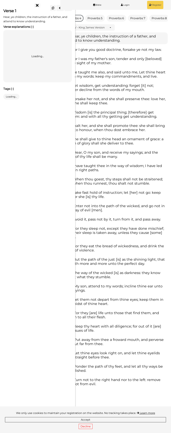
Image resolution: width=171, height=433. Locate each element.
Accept (85, 419)
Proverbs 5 (106, 18)
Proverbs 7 (149, 18)
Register (156, 5)
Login (129, 5)
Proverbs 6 (127, 18)
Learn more (146, 413)
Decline (85, 426)
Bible (104, 5)
